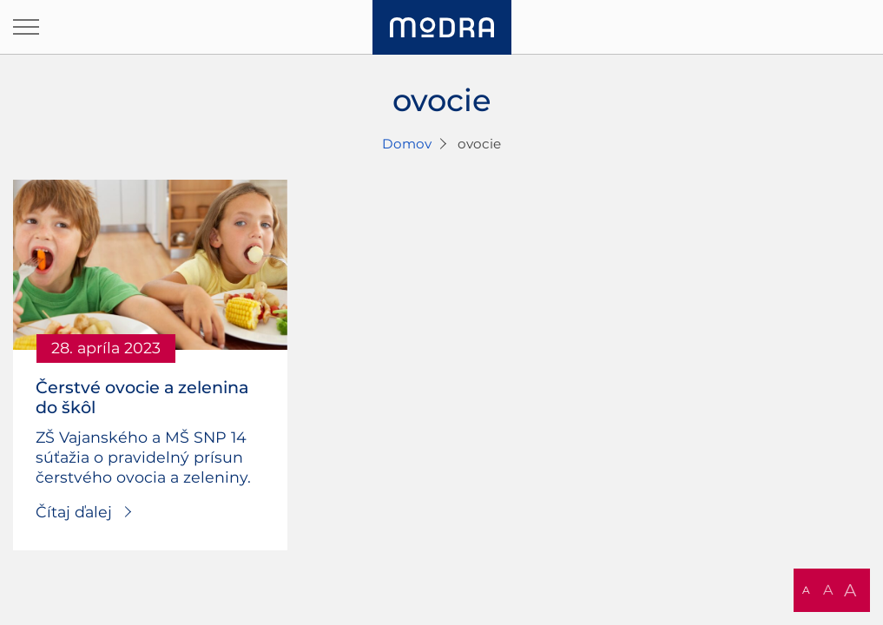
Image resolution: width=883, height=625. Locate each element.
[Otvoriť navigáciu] (26, 27)
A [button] (806, 589)
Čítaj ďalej (74, 512)
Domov (407, 143)
